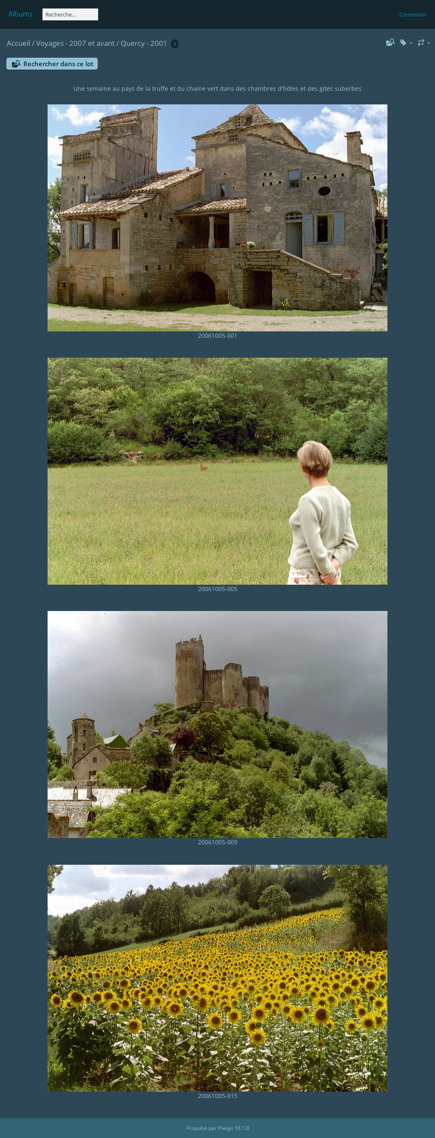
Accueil (18, 43)
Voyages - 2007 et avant (75, 43)
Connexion (413, 14)
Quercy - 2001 (144, 43)
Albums (20, 14)
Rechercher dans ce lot (58, 63)
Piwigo (225, 1128)
